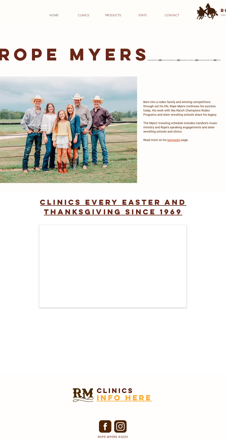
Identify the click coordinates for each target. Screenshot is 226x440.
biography (173, 140)
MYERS (109, 54)
